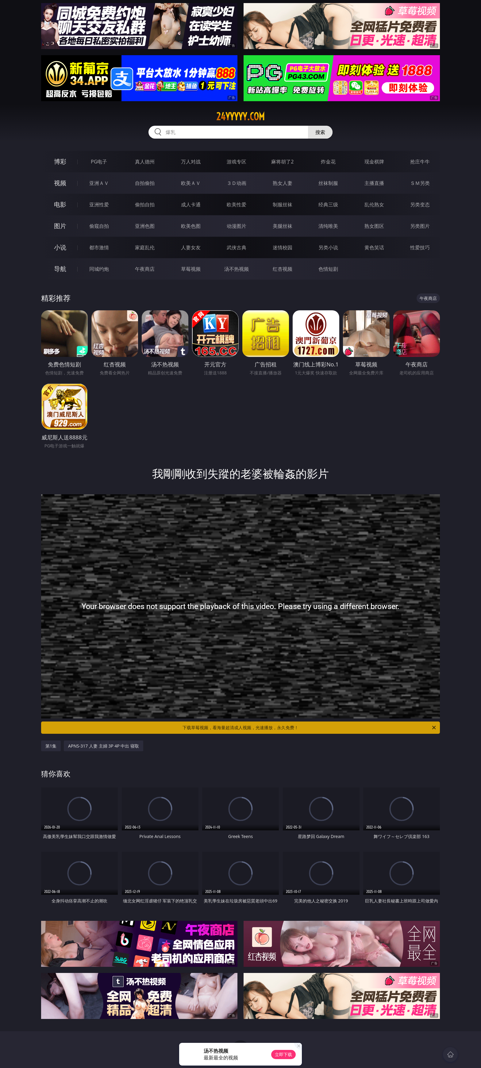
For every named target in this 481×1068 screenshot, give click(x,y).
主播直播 (374, 183)
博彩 (60, 161)
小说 (60, 247)
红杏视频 (282, 269)
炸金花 (328, 161)
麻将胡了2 (282, 161)
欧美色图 (191, 226)
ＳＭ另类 (420, 183)
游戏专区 (236, 161)
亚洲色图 (145, 226)
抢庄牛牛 (420, 161)
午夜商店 (145, 269)
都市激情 (99, 247)
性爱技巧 (420, 247)
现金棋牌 (374, 161)
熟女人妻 (282, 183)
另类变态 (420, 204)
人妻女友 (191, 247)
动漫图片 (236, 226)
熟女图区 (374, 226)
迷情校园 (282, 247)
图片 (60, 226)
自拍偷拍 (145, 183)
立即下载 (283, 1054)
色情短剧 (328, 269)
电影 (60, 204)
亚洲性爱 (99, 204)
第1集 (50, 746)
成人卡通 (191, 204)
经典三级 (328, 204)
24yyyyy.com (240, 116)
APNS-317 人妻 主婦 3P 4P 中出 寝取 (103, 746)
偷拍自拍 (145, 204)
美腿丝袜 (282, 226)
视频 (60, 183)
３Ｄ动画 (236, 183)
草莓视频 (191, 269)
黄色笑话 (374, 247)
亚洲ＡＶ (99, 183)
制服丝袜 (282, 204)
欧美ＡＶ (191, 183)
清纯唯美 (328, 226)
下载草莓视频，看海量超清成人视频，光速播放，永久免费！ (310, 727)
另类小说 (328, 247)
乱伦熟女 (374, 204)
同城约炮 (99, 269)
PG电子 (99, 161)
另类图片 (420, 226)
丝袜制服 (328, 183)
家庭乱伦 (145, 247)
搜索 (320, 132)
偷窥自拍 (99, 226)
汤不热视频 (236, 269)
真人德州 (145, 161)
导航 (60, 269)
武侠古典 (236, 247)
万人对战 (191, 161)
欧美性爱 (236, 204)
